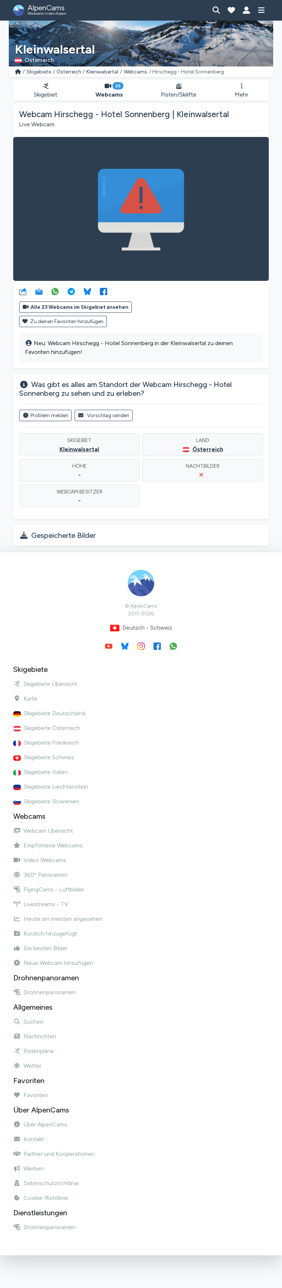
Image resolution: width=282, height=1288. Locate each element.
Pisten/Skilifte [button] (179, 90)
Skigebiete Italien (40, 771)
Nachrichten (34, 1036)
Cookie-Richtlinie (40, 1197)
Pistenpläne (33, 1051)
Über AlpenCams (40, 1124)
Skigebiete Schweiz (43, 757)
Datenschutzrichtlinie (46, 1183)
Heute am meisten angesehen (57, 918)
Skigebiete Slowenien (46, 801)
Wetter (27, 1065)
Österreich (69, 72)
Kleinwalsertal (102, 72)
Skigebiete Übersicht (45, 683)
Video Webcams (39, 860)
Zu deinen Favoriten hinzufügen (63, 321)
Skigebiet (45, 90)
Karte (25, 698)
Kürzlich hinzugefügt (45, 933)
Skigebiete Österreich (46, 727)
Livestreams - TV (40, 904)
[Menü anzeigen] (261, 10)
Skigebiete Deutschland (49, 713)
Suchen (28, 1021)
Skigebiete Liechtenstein (50, 786)
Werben (28, 1168)
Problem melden (45, 415)
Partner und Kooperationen (54, 1153)
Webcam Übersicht (43, 830)
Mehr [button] (241, 90)
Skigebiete (38, 72)
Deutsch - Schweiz (141, 628)
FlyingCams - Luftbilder (48, 889)
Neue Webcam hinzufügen (53, 962)
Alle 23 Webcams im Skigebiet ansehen (75, 307)
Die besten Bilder (40, 948)
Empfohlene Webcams (48, 845)
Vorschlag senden (104, 415)
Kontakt (28, 1139)
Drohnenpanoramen (44, 992)
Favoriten (30, 1095)
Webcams (135, 72)
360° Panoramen (40, 874)
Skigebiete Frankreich (46, 742)
